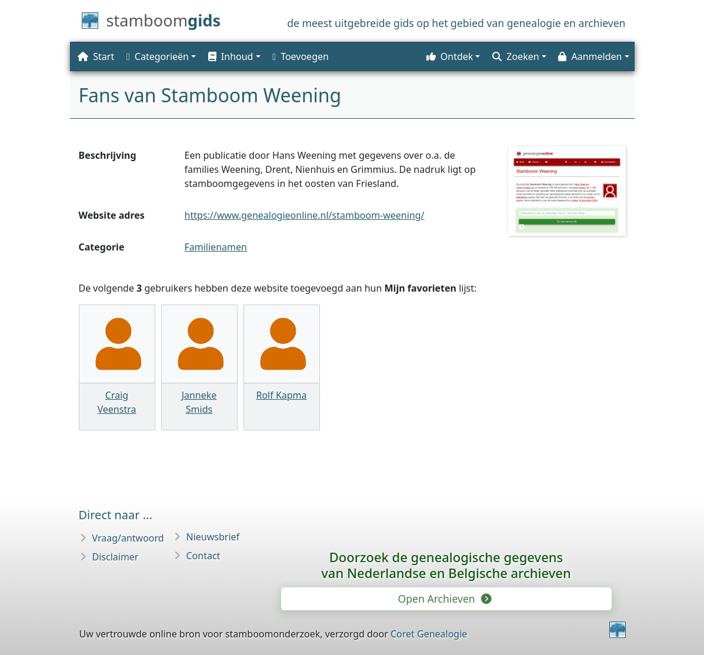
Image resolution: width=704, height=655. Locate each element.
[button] (233, 56)
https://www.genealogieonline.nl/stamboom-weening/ (305, 215)
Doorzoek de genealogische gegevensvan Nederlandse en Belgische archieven (445, 565)
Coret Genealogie (429, 633)
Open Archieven (443, 598)
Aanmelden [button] (590, 56)
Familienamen (216, 246)
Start (96, 56)
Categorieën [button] (157, 56)
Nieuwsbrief (213, 536)
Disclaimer (115, 556)
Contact (203, 555)
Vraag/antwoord (128, 538)
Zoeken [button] (515, 56)
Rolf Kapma (281, 395)
